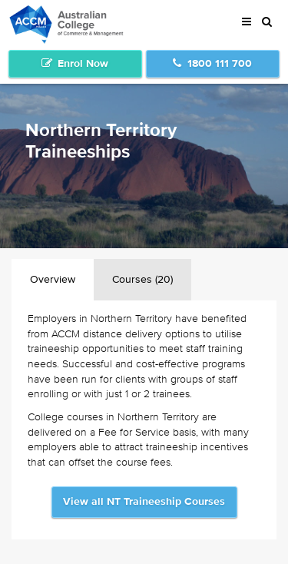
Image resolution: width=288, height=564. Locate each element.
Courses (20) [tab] (142, 280)
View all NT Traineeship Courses (144, 502)
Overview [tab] (52, 280)
